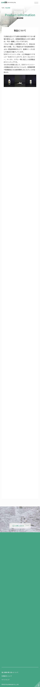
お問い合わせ (18, 526)
